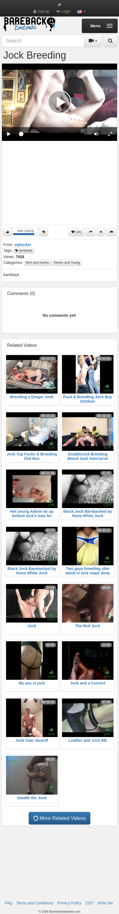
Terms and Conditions (34, 903)
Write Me (105, 903)
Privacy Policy (69, 903)
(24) (76, 232)
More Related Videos (59, 818)
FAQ (8, 903)
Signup (41, 11)
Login (63, 11)
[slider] (52, 134)
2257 (89, 903)
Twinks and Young (66, 262)
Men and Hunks (37, 262)
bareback (24, 250)
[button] (81, 11)
